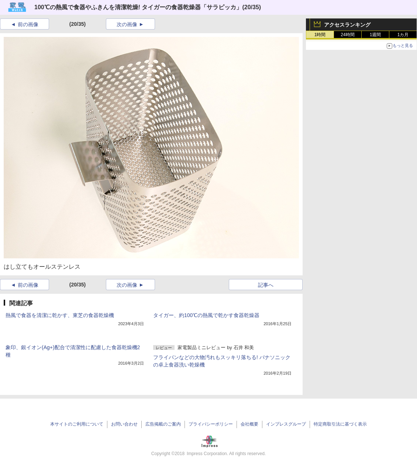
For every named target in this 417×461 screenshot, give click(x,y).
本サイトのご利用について (76, 424)
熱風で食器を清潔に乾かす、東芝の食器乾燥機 (60, 315)
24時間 (347, 34)
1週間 (375, 34)
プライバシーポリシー (211, 424)
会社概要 (249, 424)
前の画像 (28, 24)
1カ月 (403, 34)
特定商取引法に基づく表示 (340, 424)
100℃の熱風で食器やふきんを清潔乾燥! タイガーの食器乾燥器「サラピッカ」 (138, 7)
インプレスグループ (286, 424)
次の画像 (127, 24)
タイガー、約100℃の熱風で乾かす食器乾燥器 (206, 315)
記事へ (265, 285)
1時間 (320, 34)
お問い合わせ (124, 424)
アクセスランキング (347, 25)
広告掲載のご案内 (163, 424)
